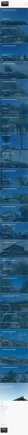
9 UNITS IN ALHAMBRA (6, 135)
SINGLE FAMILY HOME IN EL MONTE (9, 81)
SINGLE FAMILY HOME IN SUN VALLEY (9, 170)
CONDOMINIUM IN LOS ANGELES (8, 260)
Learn (1, 418)
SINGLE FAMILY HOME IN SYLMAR (8, 63)
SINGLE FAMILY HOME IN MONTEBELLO (9, 188)
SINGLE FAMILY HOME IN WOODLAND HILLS (10, 117)
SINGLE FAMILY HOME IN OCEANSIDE (9, 331)
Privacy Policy (3, 422)
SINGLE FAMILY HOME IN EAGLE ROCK (9, 99)
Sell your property (7, 386)
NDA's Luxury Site (3, 411)
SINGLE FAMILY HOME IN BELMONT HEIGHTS (10, 296)
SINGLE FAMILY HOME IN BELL (8, 153)
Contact (2, 421)
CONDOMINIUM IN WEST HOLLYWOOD (9, 28)
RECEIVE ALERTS (3, 415)
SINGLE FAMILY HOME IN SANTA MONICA (9, 367)
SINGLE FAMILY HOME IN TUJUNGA (8, 224)
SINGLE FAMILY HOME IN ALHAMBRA (9, 45)
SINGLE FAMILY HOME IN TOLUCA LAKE (9, 278)
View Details (5, 22)
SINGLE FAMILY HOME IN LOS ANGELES (9, 313)
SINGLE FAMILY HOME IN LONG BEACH (9, 10)
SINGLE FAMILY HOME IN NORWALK (9, 206)
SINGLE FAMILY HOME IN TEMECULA (9, 242)
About (2, 419)
